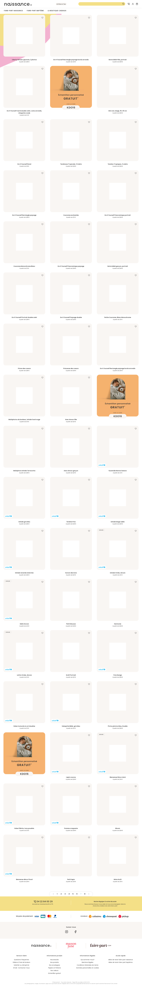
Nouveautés (54, 960)
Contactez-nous (24, 968)
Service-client (21, 956)
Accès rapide (120, 956)
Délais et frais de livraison (21, 962)
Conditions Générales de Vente (87, 965)
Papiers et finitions (54, 968)
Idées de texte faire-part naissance (120, 960)
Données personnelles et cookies (87, 968)
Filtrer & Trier (62, 4)
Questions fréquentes (21, 960)
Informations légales (87, 956)
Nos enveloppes (54, 965)
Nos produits (54, 962)
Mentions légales (87, 962)
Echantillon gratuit (54, 973)
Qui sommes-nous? (87, 960)
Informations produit (54, 956)
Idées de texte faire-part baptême (121, 962)
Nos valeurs (54, 971)
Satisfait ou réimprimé (21, 965)
